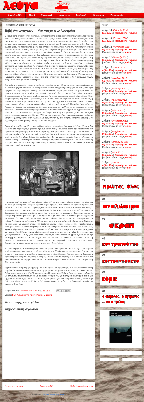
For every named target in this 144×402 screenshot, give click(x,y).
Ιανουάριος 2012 (119, 121)
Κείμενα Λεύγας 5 (37, 295)
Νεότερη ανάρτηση (14, 386)
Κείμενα (133, 33)
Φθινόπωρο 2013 (121, 47)
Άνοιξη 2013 (119, 67)
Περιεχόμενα (120, 33)
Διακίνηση (64, 15)
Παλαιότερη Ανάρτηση (81, 386)
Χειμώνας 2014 (120, 38)
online (128, 83)
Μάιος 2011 (117, 152)
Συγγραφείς (47, 15)
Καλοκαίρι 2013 (120, 57)
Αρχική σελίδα (15, 15)
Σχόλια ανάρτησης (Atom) (55, 394)
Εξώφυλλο (107, 33)
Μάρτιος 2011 (118, 162)
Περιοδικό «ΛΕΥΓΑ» (29, 291)
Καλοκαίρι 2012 (119, 100)
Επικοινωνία (116, 15)
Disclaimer (98, 15)
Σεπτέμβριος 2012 (120, 88)
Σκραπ (49, 295)
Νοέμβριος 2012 (119, 78)
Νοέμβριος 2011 (119, 131)
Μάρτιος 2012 (118, 110)
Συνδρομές (81, 15)
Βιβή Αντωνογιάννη (20, 295)
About (32, 15)
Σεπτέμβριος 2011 (120, 142)
